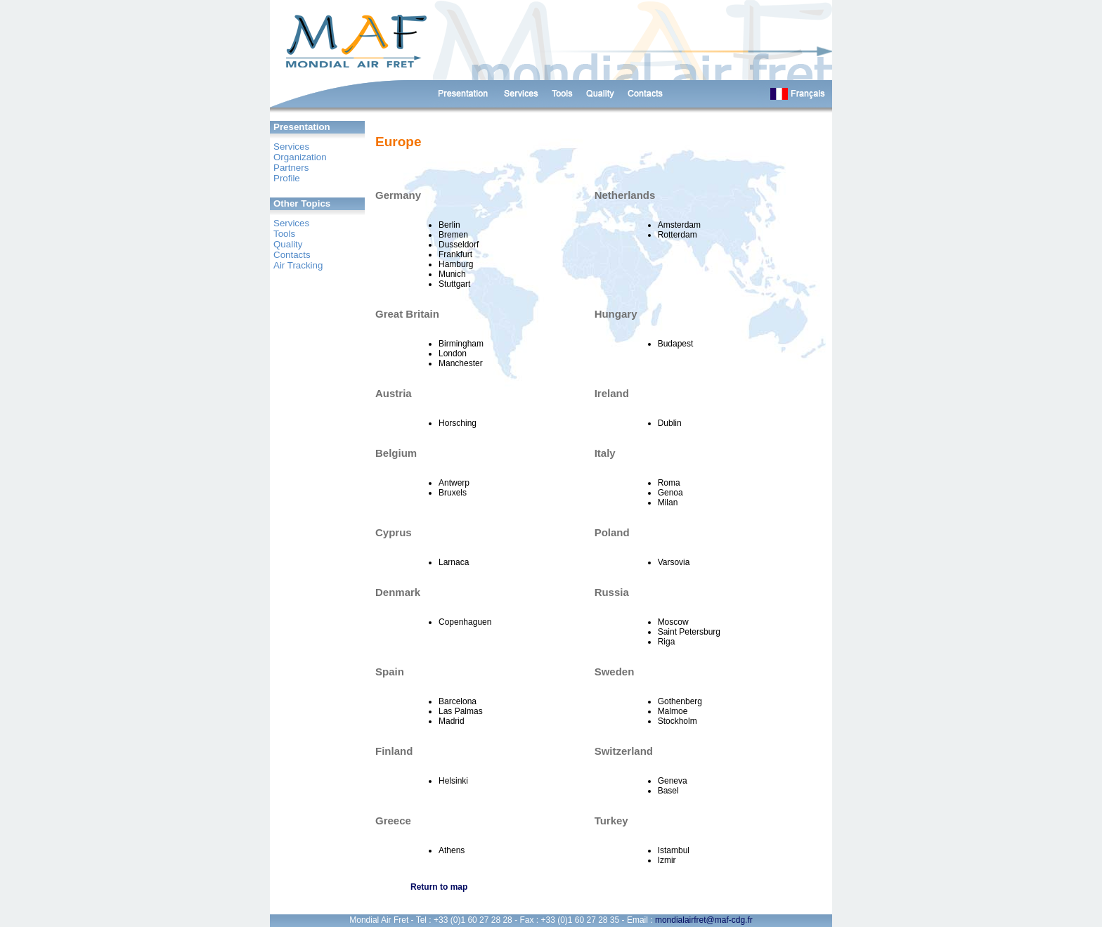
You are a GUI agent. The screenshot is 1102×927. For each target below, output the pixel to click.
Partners (291, 167)
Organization (300, 157)
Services (520, 94)
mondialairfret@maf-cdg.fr (704, 920)
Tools (284, 233)
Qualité (601, 94)
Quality (287, 244)
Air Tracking (298, 265)
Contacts (645, 94)
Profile (286, 178)
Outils (563, 94)
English (794, 94)
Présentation (462, 94)
